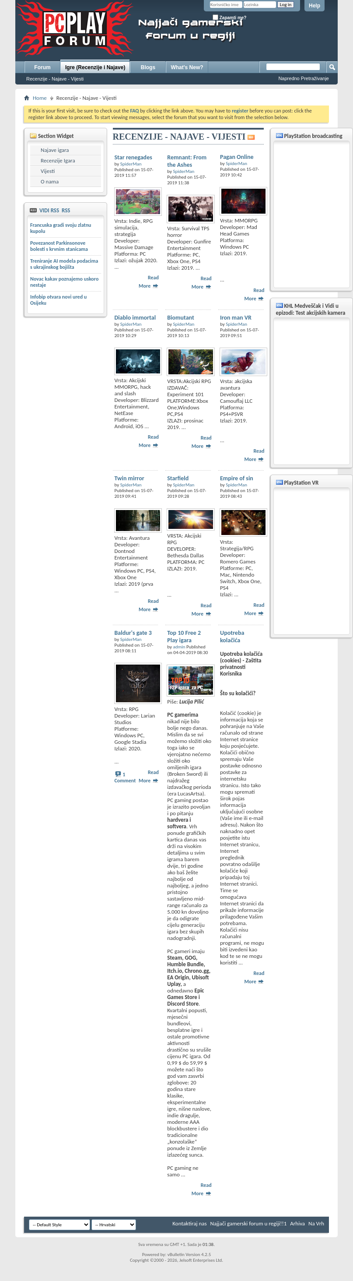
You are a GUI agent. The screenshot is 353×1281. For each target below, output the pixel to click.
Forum (42, 67)
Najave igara (55, 150)
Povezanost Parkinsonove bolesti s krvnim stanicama (59, 246)
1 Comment (125, 777)
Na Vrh (316, 1223)
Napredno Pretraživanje (303, 78)
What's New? (187, 67)
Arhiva (297, 1223)
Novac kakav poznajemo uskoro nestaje (64, 282)
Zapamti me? (229, 17)
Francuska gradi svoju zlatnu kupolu (60, 228)
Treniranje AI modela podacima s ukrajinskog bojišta (64, 264)
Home (40, 98)
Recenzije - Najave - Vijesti (55, 78)
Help (314, 6)
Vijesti (48, 171)
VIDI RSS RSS (54, 210)
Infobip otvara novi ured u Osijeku (58, 300)
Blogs (148, 67)
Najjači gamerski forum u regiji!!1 (248, 1223)
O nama (50, 181)
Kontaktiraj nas (189, 1223)
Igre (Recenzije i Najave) (95, 67)
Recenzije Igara (58, 160)
